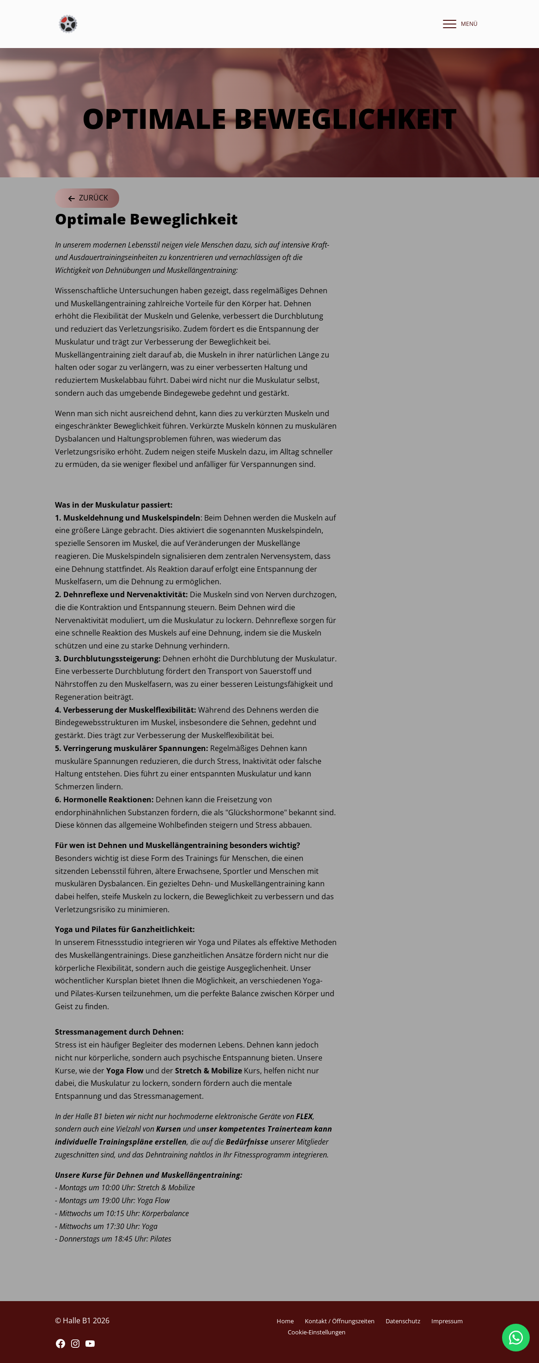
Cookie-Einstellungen (316, 1332)
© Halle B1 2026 (82, 1320)
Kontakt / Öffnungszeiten (340, 1321)
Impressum (447, 1321)
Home (285, 1321)
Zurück (87, 198)
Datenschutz (403, 1321)
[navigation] (458, 24)
